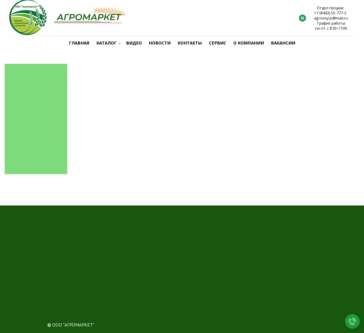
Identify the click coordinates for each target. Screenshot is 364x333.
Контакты (190, 43)
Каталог (107, 43)
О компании (248, 43)
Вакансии (283, 43)
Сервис (217, 43)
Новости (160, 43)
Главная (79, 43)
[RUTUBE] (302, 18)
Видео (134, 43)
